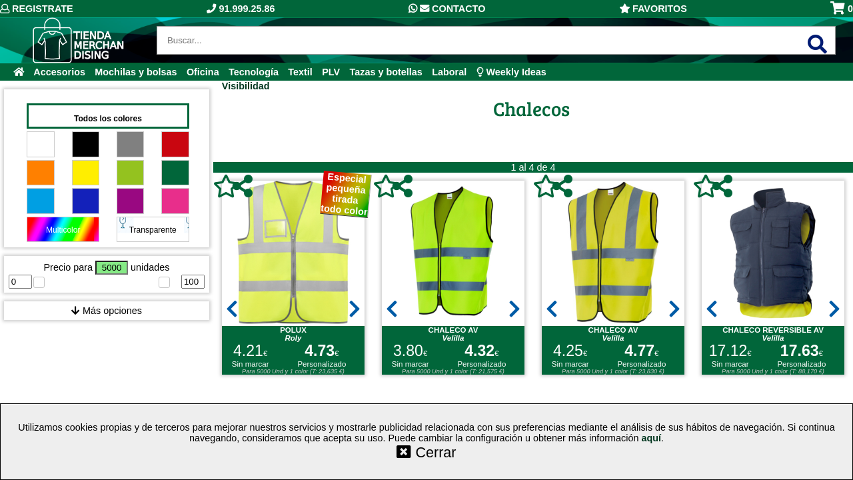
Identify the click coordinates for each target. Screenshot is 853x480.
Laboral (449, 72)
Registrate (36, 8)
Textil (300, 72)
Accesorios (59, 72)
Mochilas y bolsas (136, 72)
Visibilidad (246, 86)
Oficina (203, 72)
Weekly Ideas (511, 72)
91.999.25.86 (241, 8)
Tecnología (254, 72)
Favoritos (653, 8)
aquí (651, 438)
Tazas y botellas (386, 72)
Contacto (447, 8)
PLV (331, 72)
